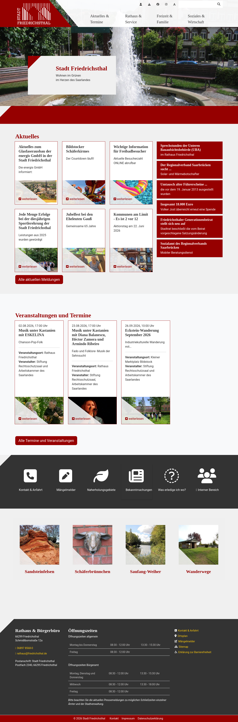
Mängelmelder (66, 480)
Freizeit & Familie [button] (165, 19)
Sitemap (183, 646)
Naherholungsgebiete (101, 480)
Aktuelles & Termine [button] (99, 19)
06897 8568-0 (25, 648)
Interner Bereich (208, 490)
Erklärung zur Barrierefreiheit (194, 652)
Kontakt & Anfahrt (30, 480)
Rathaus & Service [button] (133, 19)
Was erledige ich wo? (172, 480)
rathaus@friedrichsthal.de (32, 653)
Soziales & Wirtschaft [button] (196, 19)
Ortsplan (182, 635)
